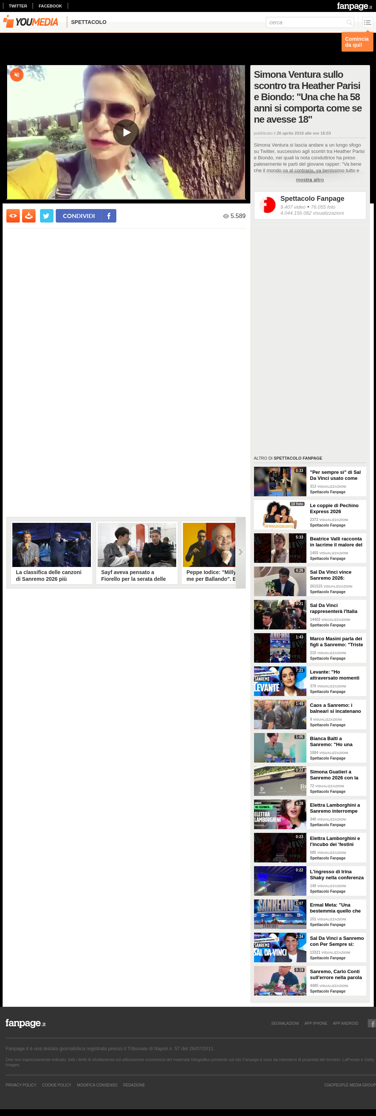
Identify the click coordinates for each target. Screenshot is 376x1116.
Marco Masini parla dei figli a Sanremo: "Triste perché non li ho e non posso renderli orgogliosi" (336, 642)
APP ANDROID (345, 1023)
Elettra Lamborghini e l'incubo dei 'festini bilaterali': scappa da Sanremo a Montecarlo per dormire (336, 841)
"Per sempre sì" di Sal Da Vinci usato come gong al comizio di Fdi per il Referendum (335, 475)
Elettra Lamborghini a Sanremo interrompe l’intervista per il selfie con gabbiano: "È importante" (335, 808)
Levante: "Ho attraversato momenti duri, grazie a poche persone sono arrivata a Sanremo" (335, 675)
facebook (50, 6)
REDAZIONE (134, 1085)
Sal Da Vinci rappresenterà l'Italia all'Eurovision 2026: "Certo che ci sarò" (334, 608)
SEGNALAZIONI (285, 1023)
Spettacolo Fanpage (313, 198)
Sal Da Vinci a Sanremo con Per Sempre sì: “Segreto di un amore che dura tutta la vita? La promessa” (337, 941)
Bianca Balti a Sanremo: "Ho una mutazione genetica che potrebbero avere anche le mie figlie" (335, 742)
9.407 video (293, 207)
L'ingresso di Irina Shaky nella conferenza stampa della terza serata (337, 875)
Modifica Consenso (97, 1085)
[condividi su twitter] (47, 216)
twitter (18, 6)
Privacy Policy (21, 1085)
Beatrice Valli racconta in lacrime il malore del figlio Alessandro (336, 542)
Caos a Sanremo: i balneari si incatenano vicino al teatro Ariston (336, 708)
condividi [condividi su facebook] (79, 215)
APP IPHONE (316, 1023)
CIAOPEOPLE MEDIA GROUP (350, 1085)
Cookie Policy (56, 1085)
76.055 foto (323, 207)
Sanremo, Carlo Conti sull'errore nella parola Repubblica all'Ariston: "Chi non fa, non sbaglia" (336, 975)
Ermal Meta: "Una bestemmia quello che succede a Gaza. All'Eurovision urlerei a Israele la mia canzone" (337, 908)
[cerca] (310, 22)
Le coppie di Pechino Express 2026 (334, 508)
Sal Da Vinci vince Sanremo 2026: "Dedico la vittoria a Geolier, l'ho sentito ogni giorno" (333, 575)
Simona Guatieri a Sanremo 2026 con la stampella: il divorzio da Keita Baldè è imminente (334, 775)
